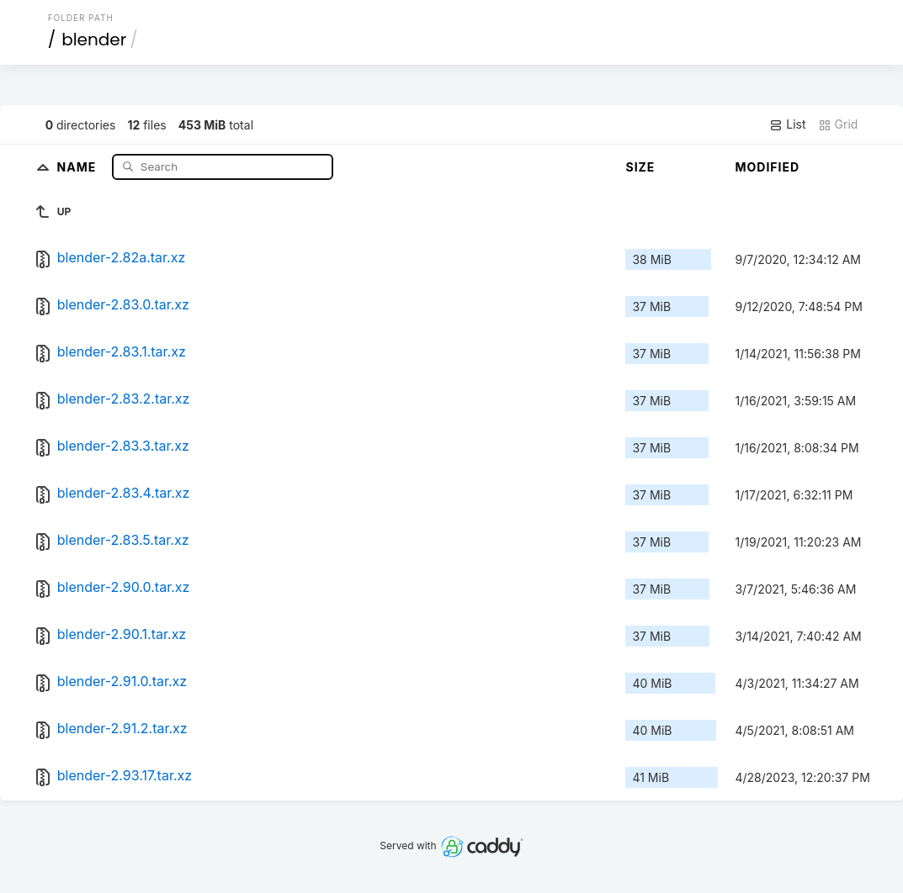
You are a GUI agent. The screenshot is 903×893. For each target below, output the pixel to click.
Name (78, 166)
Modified (767, 167)
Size (640, 167)
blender (93, 39)
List (787, 124)
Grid (838, 124)
